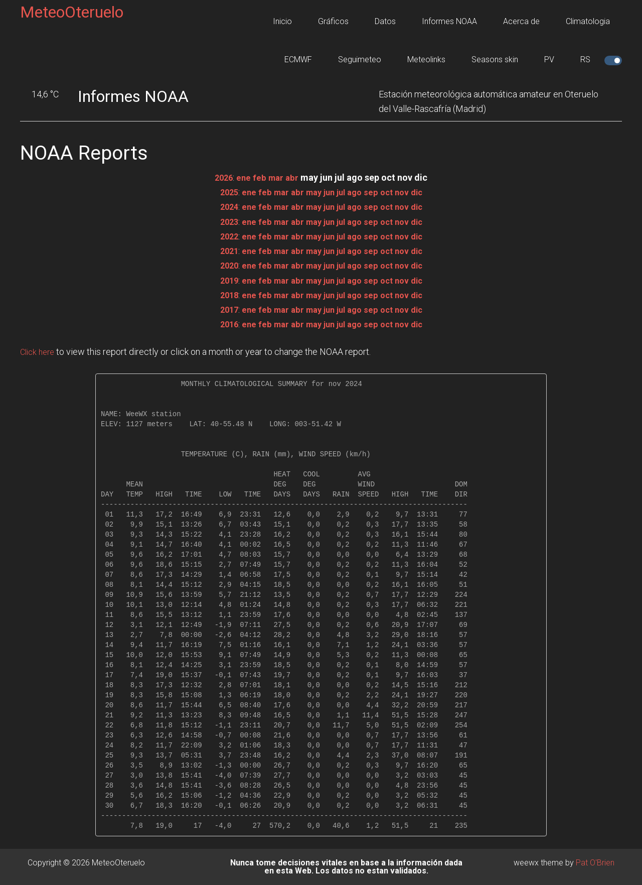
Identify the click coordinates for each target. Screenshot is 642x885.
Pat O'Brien (595, 862)
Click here (39, 351)
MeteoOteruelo (71, 12)
